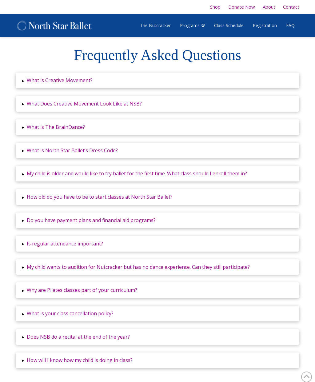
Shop (215, 7)
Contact (291, 7)
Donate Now (241, 7)
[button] (157, 80)
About (269, 7)
